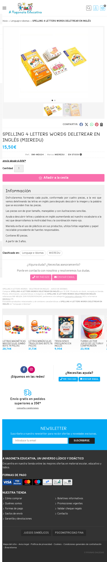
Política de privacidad (41, 544)
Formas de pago (14, 508)
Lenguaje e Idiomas (73, 296)
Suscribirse (82, 440)
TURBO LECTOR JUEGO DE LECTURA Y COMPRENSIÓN (91, 343)
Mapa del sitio (10, 544)
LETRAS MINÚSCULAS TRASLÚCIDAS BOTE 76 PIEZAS (40, 343)
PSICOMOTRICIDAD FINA (69, 532)
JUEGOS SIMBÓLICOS (36, 532)
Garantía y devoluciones (18, 518)
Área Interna (11, 547)
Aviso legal (24, 544)
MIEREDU (6, 299)
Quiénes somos (13, 503)
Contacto (62, 513)
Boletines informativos (70, 498)
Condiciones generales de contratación (82, 544)
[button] (52, 100)
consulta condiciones (28, 408)
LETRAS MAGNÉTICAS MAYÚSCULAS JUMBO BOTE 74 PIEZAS (14, 343)
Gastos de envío (14, 513)
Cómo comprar (13, 498)
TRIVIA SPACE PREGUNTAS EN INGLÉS (63, 343)
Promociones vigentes (70, 503)
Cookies (58, 544)
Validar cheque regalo (69, 508)
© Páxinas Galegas (94, 552)
